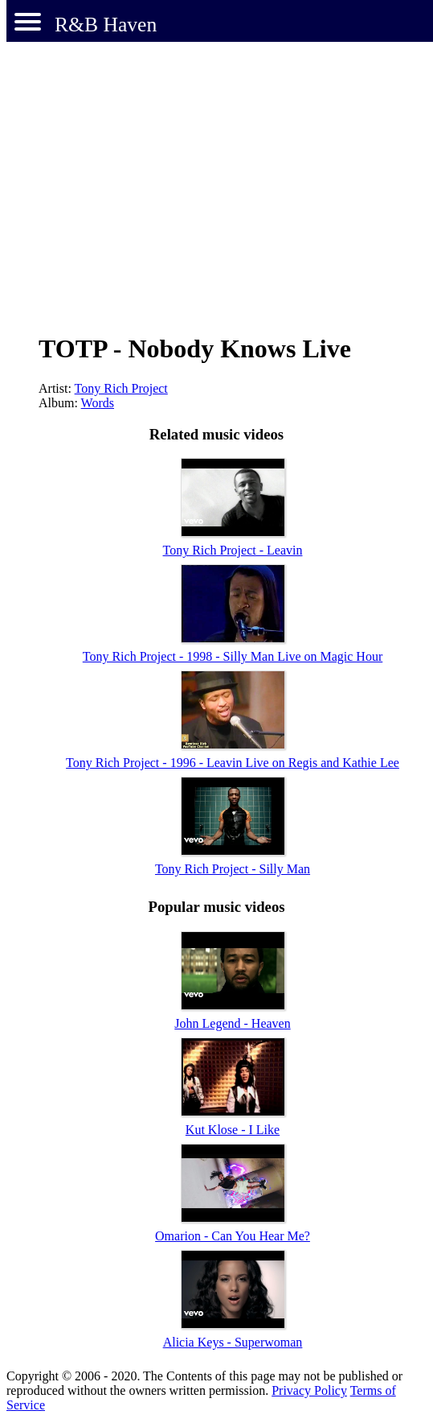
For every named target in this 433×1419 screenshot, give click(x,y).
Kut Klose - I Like (233, 1129)
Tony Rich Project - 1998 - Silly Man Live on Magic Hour (233, 656)
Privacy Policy (309, 1390)
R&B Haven (106, 24)
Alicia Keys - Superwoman (233, 1342)
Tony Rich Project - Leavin (233, 550)
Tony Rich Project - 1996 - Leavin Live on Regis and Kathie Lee (232, 762)
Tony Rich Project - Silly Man (232, 869)
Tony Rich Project (121, 388)
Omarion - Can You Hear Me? (232, 1236)
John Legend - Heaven (232, 1023)
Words (97, 403)
